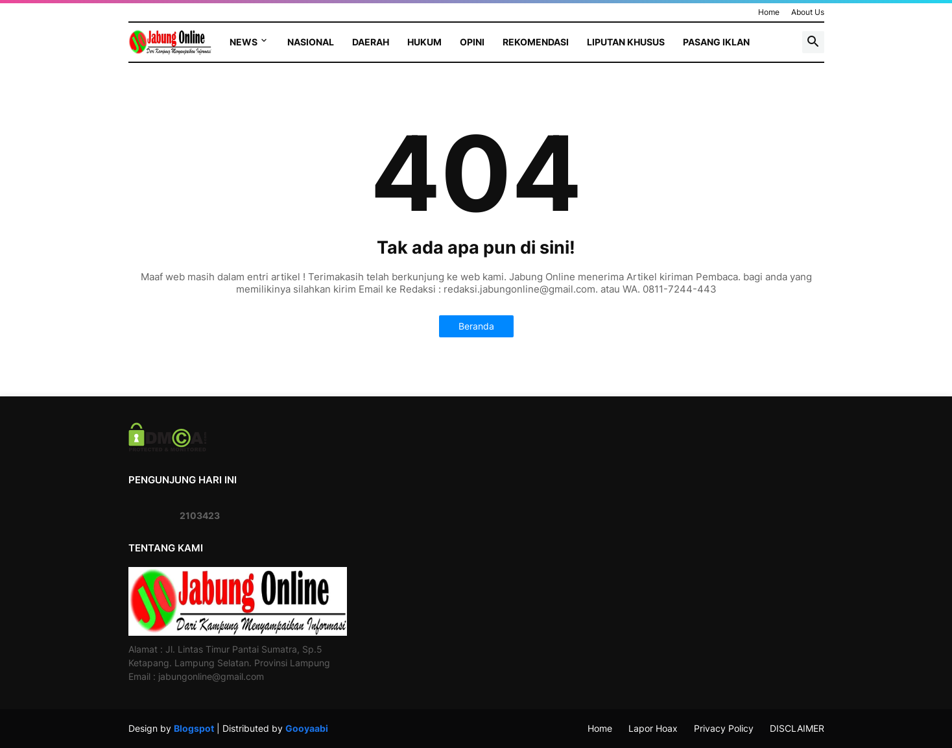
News (243, 41)
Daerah (370, 41)
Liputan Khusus (626, 41)
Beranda (476, 326)
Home (768, 12)
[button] (813, 42)
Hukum (424, 41)
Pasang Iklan (716, 41)
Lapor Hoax (653, 728)
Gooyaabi (306, 728)
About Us (807, 12)
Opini (472, 41)
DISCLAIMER (797, 728)
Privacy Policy (724, 728)
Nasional (310, 41)
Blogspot (194, 728)
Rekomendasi (536, 41)
